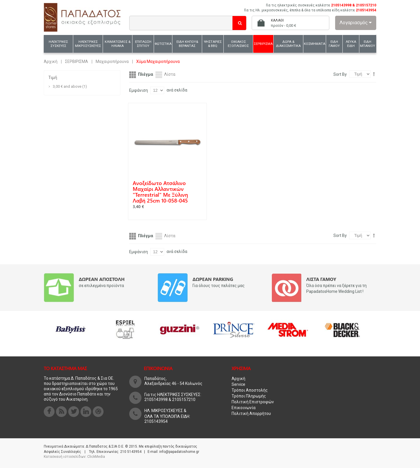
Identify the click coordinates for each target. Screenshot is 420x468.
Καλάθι (277, 20)
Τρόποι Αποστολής (250, 390)
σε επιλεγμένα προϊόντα (101, 285)
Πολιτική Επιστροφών (253, 402)
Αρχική (50, 61)
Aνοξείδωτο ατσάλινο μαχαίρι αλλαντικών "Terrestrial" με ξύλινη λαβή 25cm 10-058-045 (160, 192)
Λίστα (169, 74)
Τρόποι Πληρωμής (249, 396)
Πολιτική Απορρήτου (251, 413)
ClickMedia (96, 457)
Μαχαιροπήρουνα (112, 61)
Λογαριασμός (356, 22)
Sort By (340, 74)
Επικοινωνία (244, 407)
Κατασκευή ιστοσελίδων (64, 457)
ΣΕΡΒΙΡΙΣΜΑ (76, 61)
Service (238, 384)
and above (67, 86)
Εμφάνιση (138, 90)
